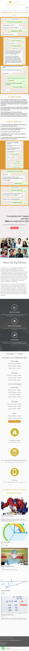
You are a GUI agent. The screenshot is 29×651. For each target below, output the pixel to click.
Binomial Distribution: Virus (7, 566)
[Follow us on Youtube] (5, 634)
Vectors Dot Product (5, 590)
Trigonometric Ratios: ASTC (7, 614)
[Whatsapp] (3, 648)
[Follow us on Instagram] (6, 634)
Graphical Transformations (7, 515)
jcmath (2, 517)
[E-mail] (2, 634)
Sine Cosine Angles (5, 542)
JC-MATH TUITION (7, 636)
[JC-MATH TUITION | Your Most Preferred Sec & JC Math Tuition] (14, 2)
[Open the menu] (27, 8)
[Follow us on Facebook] (3, 634)
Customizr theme (23, 636)
